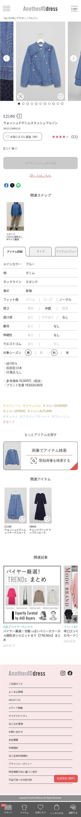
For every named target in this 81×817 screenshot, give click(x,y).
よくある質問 (16, 691)
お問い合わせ (16, 731)
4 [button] (32, 104)
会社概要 (13, 739)
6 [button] (41, 104)
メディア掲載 (16, 707)
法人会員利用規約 (18, 755)
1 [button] (19, 104)
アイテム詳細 (14, 251)
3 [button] (28, 104)
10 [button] (58, 104)
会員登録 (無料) (66, 778)
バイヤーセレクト (22, 626)
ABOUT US (14, 699)
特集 (5, 626)
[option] (40, 61)
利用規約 (13, 747)
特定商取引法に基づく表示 (23, 771)
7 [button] (45, 104)
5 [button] (36, 104)
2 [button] (23, 104)
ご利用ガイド (16, 683)
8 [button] (49, 104)
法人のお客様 (16, 723)
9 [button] (53, 104)
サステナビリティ (18, 715)
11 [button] (62, 104)
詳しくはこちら (40, 175)
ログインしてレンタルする (40, 163)
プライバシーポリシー (20, 763)
